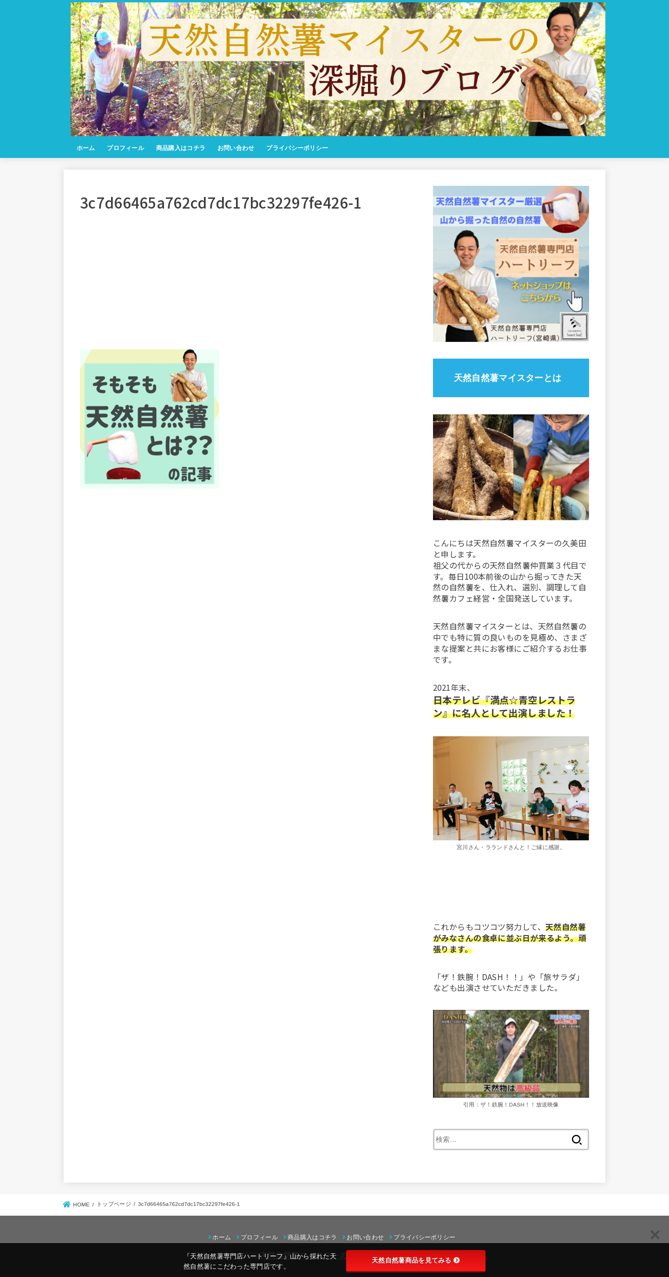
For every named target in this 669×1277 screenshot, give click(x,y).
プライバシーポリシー (297, 147)
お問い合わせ (236, 147)
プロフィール (125, 147)
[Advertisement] (249, 284)
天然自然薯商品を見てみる (416, 1260)
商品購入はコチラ (180, 147)
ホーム (86, 147)
